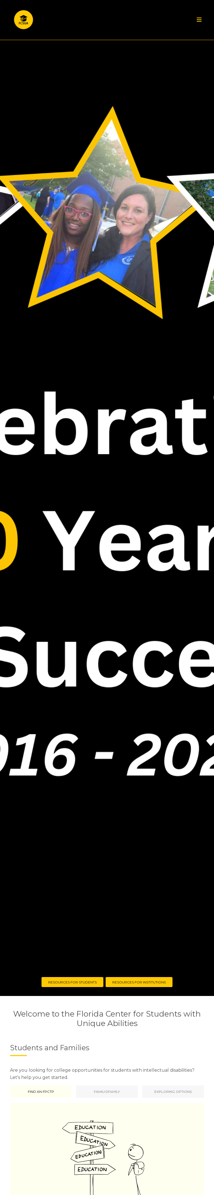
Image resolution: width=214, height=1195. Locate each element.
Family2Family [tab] (107, 1092)
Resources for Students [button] (72, 982)
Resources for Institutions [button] (139, 982)
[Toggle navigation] (199, 20)
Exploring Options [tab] (173, 1092)
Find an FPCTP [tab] (41, 1092)
